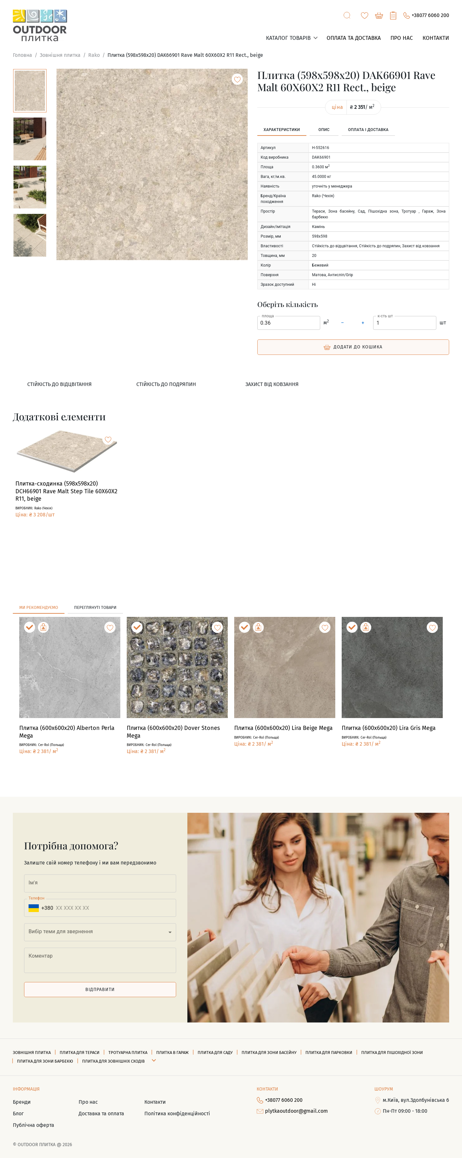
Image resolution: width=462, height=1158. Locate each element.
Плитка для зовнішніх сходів (113, 1061)
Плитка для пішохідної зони (392, 1052)
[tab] (281, 130)
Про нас (401, 38)
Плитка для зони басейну (269, 1052)
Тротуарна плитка (127, 1052)
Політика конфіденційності (177, 1113)
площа (268, 315)
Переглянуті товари (95, 607)
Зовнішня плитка (60, 55)
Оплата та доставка (354, 38)
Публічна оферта (33, 1125)
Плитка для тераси (79, 1052)
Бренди (22, 1102)
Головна (22, 55)
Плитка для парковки (328, 1052)
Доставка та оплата (101, 1113)
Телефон (37, 898)
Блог (18, 1113)
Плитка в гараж (172, 1052)
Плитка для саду (215, 1052)
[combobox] (100, 932)
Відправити (100, 989)
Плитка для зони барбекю (45, 1061)
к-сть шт (385, 315)
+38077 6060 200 (426, 15)
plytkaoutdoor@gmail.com (292, 1111)
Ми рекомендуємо (38, 607)
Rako (94, 55)
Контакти (436, 38)
